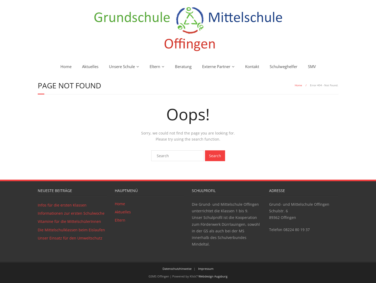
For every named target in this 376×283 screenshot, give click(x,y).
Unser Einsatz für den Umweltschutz (70, 238)
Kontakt (252, 66)
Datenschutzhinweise (177, 269)
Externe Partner (216, 66)
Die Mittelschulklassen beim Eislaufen (71, 229)
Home (66, 66)
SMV (312, 66)
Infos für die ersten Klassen (62, 205)
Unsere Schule (122, 66)
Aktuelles (90, 66)
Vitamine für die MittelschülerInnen (69, 221)
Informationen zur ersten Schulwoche (71, 213)
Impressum (205, 269)
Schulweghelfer (283, 66)
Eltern (155, 66)
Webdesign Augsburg (212, 276)
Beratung (183, 66)
